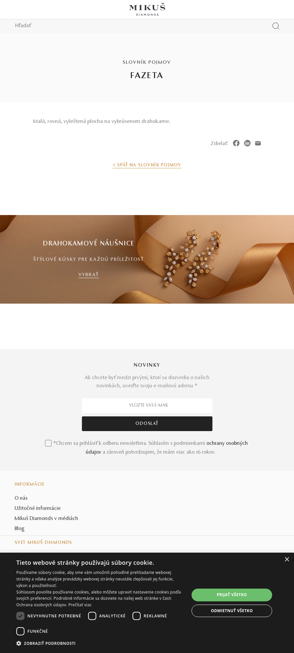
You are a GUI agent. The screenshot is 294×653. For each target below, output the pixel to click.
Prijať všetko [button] (232, 594)
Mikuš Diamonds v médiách (46, 518)
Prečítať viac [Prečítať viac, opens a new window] (80, 605)
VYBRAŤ (89, 275)
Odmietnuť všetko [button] (232, 610)
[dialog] (147, 603)
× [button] (286, 559)
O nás (21, 498)
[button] (100, 643)
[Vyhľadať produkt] (275, 26)
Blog (19, 528)
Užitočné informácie (38, 508)
